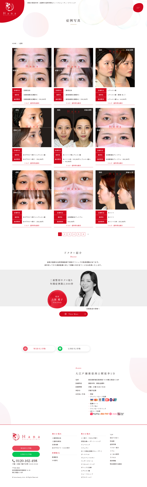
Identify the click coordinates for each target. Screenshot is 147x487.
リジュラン (85, 448)
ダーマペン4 (85, 454)
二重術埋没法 (56, 438)
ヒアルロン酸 (85, 471)
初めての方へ (114, 438)
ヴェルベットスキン (88, 458)
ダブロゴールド (86, 477)
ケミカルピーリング (88, 464)
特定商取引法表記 (116, 464)
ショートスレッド (87, 474)
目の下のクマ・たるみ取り (61, 448)
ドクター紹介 (114, 448)
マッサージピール (87, 461)
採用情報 (113, 461)
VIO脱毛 (55, 460)
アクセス (113, 457)
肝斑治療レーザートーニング (91, 441)
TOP (111, 435)
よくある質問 (114, 454)
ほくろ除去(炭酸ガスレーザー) (91, 451)
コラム (112, 451)
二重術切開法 (56, 441)
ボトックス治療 (86, 467)
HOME (14, 43)
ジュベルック (85, 445)
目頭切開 (55, 445)
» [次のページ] (88, 234)
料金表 (112, 441)
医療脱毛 (55, 457)
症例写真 (113, 444)
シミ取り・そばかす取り (89, 438)
